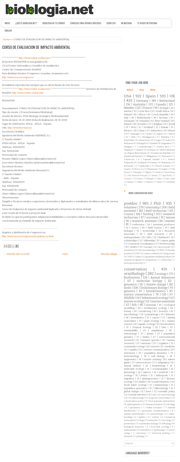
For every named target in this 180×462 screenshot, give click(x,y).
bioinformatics (156, 291)
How (142, 90)
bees (149, 391)
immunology (162, 385)
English (8, 30)
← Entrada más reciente (16, 254)
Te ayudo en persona (147, 23)
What (152, 90)
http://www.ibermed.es (20, 127)
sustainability (132, 330)
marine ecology (134, 301)
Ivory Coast (170, 179)
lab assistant (164, 247)
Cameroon (130, 159)
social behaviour (161, 381)
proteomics (130, 423)
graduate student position (159, 256)
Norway (164, 117)
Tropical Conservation (160, 398)
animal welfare (133, 365)
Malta (140, 182)
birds (128, 287)
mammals (151, 305)
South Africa (163, 111)
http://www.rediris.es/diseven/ (34, 58)
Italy (127, 117)
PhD (158, 203)
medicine (170, 346)
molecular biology (151, 281)
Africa (142, 114)
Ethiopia (150, 179)
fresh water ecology (136, 385)
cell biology (159, 356)
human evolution (154, 404)
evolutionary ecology (156, 308)
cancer (156, 317)
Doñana (151, 150)
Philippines (152, 156)
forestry (164, 311)
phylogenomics (151, 378)
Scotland (149, 127)
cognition (163, 343)
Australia (139, 104)
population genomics (136, 388)
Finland (128, 114)
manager (148, 247)
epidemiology (159, 430)
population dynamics (156, 353)
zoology (128, 375)
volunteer (130, 207)
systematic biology (149, 423)
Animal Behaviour (162, 277)
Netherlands (144, 117)
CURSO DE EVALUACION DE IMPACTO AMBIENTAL (36, 47)
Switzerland (167, 100)
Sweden (129, 107)
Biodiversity (132, 277)
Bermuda (129, 166)
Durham (139, 179)
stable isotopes (154, 407)
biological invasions (134, 427)
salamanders (130, 430)
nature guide (168, 240)
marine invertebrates (135, 414)
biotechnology (132, 356)
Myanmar (153, 169)
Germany (142, 100)
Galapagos (135, 134)
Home (7, 39)
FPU (130, 256)
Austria (128, 111)
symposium (169, 253)
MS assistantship (147, 250)
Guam (127, 169)
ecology (162, 274)
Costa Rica (144, 111)
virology (171, 404)
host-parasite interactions (162, 401)
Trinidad (153, 143)
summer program (133, 260)
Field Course (155, 227)
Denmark (129, 121)
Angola (165, 169)
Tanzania (166, 156)
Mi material (126, 23)
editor (139, 256)
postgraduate (151, 260)
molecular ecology (134, 369)
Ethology (166, 423)
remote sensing (152, 359)
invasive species (151, 340)
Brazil (172, 124)
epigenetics (130, 359)
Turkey (154, 162)
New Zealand (162, 121)
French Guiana (163, 166)
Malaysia (128, 143)
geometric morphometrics (156, 410)
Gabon (171, 134)
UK (172, 96)
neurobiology (168, 394)
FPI (138, 253)
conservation (138, 269)
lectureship (149, 231)
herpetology (159, 365)
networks (153, 420)
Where (130, 90)
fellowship (150, 240)
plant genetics (135, 404)
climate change (156, 284)
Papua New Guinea (137, 153)
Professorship (167, 243)
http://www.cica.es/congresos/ (18, 77)
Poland (128, 124)
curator (134, 247)
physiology (130, 372)
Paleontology (162, 388)
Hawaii (165, 127)
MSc (149, 237)
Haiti (159, 179)
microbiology (131, 314)
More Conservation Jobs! (141, 193)
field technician (157, 210)
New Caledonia (167, 150)
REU (162, 250)
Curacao (127, 179)
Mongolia (138, 172)
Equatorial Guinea (133, 156)
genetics (130, 291)
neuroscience (144, 362)
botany (128, 311)
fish (135, 304)
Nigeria (148, 172)
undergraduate (132, 237)
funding (148, 214)
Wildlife (129, 297)
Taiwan (155, 175)
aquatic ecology (146, 324)
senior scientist (152, 253)
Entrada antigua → (111, 254)
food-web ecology (160, 427)
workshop (129, 250)
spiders (142, 417)
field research (156, 234)
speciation (135, 407)
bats (165, 327)
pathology (140, 436)
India (168, 140)
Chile (134, 137)
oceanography (160, 369)
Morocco (139, 169)
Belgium (158, 124)
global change (132, 391)
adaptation (164, 362)
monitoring (145, 311)
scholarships (131, 240)
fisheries (170, 314)
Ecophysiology (136, 398)
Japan (160, 134)
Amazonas (144, 140)
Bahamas (166, 162)
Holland (142, 162)
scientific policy (166, 391)
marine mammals (163, 301)
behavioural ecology (155, 297)
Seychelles (129, 140)
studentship (166, 260)
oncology (166, 420)
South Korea (170, 172)
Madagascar (149, 137)
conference (139, 224)
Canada (161, 104)
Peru (134, 127)
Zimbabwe (170, 182)
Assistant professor (164, 224)
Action (145, 375)
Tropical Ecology (142, 327)
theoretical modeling (161, 433)
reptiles (133, 349)
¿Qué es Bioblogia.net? (26, 23)
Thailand (128, 150)
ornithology (135, 273)
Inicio (7, 23)
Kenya (171, 130)
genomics (131, 284)
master (170, 221)
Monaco (149, 182)
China (141, 130)
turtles (147, 337)
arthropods (162, 375)
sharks (142, 381)
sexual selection (138, 394)
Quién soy (111, 23)
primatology (152, 314)
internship (153, 207)
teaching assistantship (133, 263)
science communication (157, 349)
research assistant (145, 221)
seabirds (164, 372)
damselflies (146, 430)
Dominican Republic (161, 153)
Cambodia (144, 166)
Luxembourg (145, 146)
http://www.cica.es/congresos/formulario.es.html (27, 236)
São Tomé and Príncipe (138, 175)
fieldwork (164, 237)
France (148, 107)
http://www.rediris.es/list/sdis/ (28, 92)
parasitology (157, 414)
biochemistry (168, 324)
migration (129, 378)
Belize (140, 150)
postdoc (132, 203)
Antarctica (156, 130)
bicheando (128, 436)
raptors (147, 372)
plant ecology (152, 321)
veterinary (130, 353)
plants (151, 333)
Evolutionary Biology (154, 287)
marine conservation (138, 294)
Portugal (164, 108)
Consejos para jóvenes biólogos (85, 23)
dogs (141, 420)
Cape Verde (167, 175)
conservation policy (134, 401)
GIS (165, 294)
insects (155, 346)
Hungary (128, 146)
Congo (157, 140)
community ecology (135, 346)
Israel (149, 134)
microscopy (141, 433)
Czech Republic (160, 114)
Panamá (144, 121)
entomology (131, 333)
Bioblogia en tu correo (54, 23)
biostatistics (138, 317)
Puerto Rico (163, 146)
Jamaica (130, 182)
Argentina (166, 143)
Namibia (165, 137)
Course (129, 214)
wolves (156, 417)
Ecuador (142, 124)
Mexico (128, 130)
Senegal (141, 143)
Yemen (160, 182)
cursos (135, 227)
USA (128, 96)
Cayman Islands (152, 159)
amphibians (158, 330)
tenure (170, 217)
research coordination (141, 243)
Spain (151, 96)
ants (154, 394)
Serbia (158, 172)
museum (146, 343)
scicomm (152, 217)
